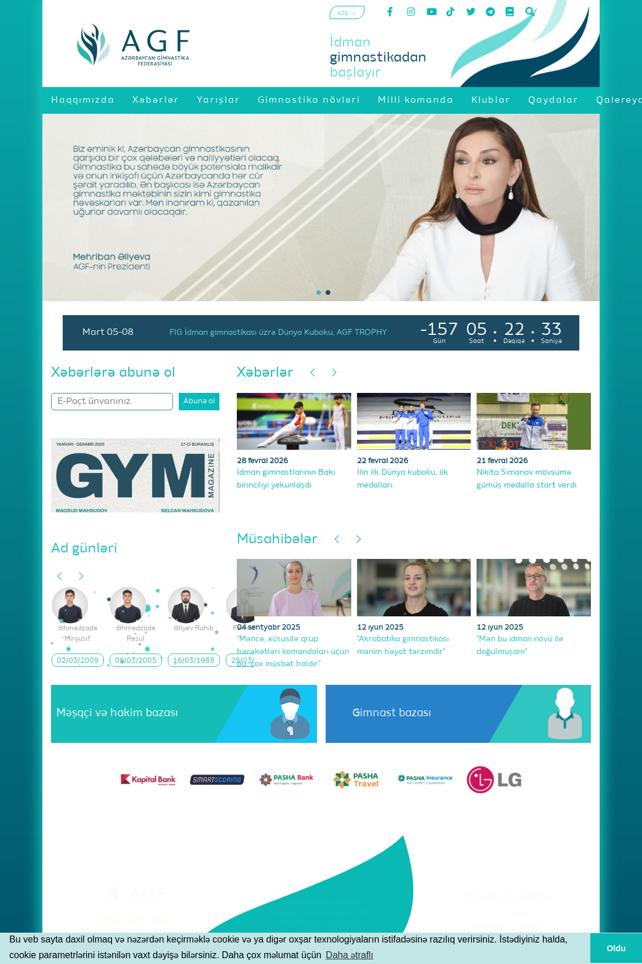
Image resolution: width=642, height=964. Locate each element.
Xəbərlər (265, 373)
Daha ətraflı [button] (349, 955)
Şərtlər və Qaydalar (506, 912)
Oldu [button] (616, 948)
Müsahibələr (277, 539)
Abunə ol (199, 401)
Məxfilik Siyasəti (506, 926)
